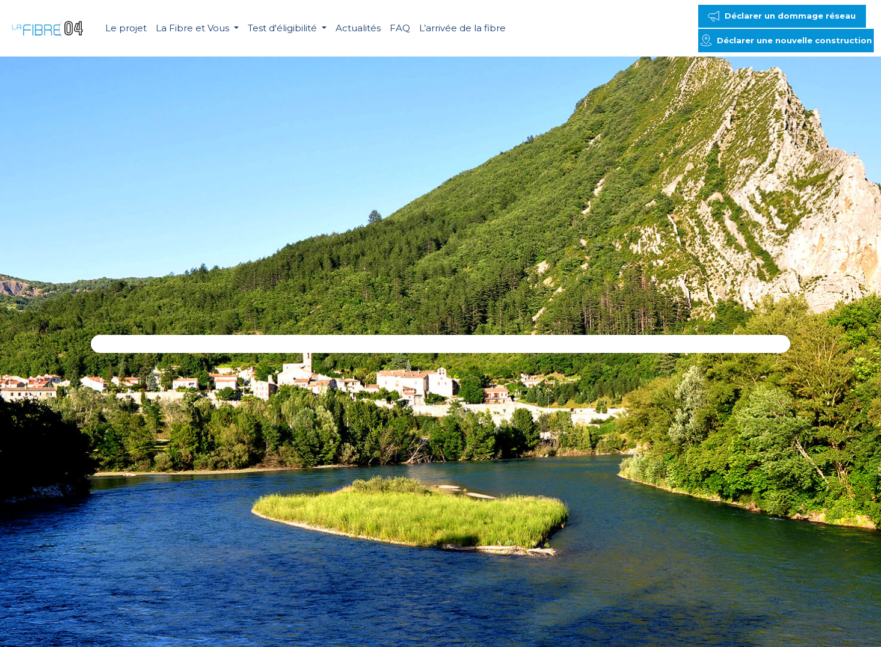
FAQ (400, 28)
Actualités (358, 28)
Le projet (126, 28)
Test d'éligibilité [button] (283, 28)
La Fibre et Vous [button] (194, 28)
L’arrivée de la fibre (462, 28)
